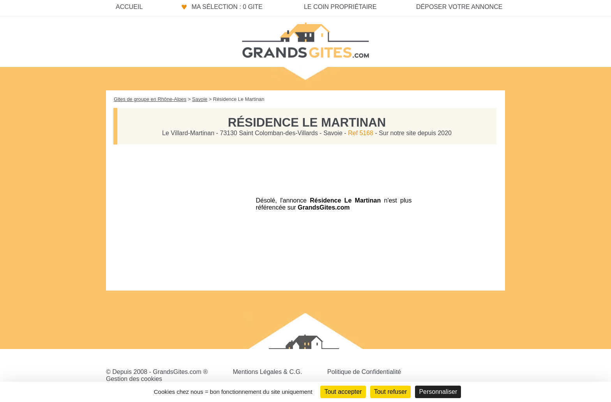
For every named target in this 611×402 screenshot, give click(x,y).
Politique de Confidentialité (364, 371)
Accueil (129, 7)
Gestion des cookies (134, 379)
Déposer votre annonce (459, 7)
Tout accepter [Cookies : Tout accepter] (343, 391)
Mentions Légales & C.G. (267, 371)
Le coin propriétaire (340, 7)
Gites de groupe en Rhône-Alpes (150, 99)
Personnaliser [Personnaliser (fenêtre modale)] (438, 391)
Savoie (199, 99)
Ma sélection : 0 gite (226, 7)
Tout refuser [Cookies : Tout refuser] (390, 391)
